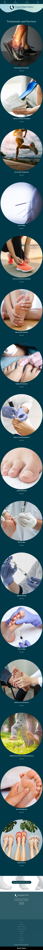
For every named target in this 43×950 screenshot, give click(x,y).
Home (21, 922)
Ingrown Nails (21, 931)
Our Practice (21, 924)
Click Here (21, 70)
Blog (21, 935)
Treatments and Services (21, 926)
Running (21, 937)
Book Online (21, 948)
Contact (21, 942)
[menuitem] (21, 922)
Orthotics (21, 933)
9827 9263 (25, 899)
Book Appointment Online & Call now (21, 882)
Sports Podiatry (21, 940)
